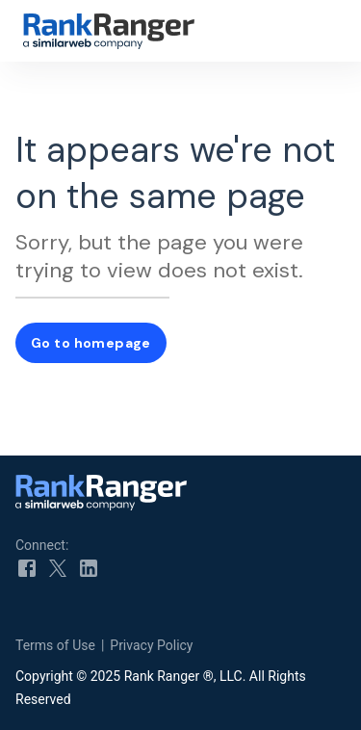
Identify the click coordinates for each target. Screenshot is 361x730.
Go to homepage (91, 343)
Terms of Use (55, 645)
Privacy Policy (151, 645)
